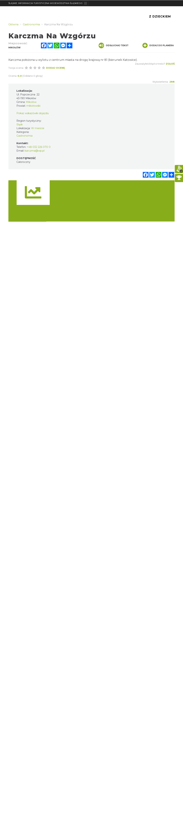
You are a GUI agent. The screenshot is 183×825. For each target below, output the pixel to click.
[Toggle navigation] (85, 3)
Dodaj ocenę (55, 67)
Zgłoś (170, 63)
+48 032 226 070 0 (39, 147)
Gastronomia (24, 135)
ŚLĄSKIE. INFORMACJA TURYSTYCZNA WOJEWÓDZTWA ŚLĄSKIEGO (45, 3)
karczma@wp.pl (34, 150)
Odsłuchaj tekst (113, 45)
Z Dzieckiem (160, 16)
